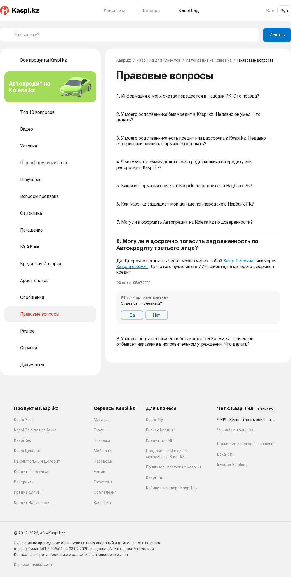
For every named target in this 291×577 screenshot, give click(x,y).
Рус (284, 10)
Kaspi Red (22, 440)
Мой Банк (102, 451)
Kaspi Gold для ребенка (35, 430)
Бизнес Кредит (160, 430)
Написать (265, 409)
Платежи (102, 440)
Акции (99, 471)
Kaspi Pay (154, 419)
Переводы (103, 461)
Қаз (270, 10)
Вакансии (225, 454)
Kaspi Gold (23, 419)
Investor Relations (233, 464)
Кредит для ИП (27, 492)
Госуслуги (103, 482)
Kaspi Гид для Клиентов (158, 60)
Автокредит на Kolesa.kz (209, 60)
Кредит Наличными (32, 502)
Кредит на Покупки (31, 471)
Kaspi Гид (102, 502)
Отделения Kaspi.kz (235, 429)
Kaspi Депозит (27, 451)
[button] (198, 281)
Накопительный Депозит (37, 461)
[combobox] (134, 35)
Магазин (102, 419)
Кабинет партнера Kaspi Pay (171, 488)
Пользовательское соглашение (246, 444)
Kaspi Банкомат (132, 266)
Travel (99, 430)
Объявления (105, 492)
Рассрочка (24, 482)
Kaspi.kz (123, 60)
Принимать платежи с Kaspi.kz (174, 467)
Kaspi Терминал (239, 261)
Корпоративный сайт (33, 564)
